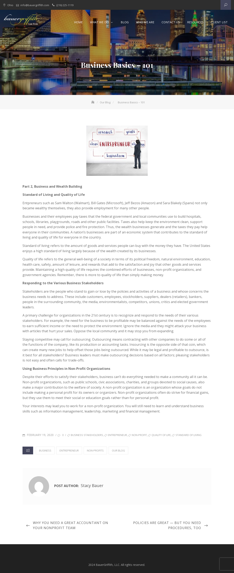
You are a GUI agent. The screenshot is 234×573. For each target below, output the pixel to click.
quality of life (161, 435)
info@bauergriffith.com (34, 5)
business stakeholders (87, 435)
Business (45, 450)
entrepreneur (117, 435)
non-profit (139, 435)
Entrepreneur (69, 450)
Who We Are (145, 22)
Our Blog (118, 450)
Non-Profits (95, 450)
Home (78, 22)
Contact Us (171, 22)
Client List (219, 22)
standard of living (188, 435)
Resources (195, 22)
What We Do (99, 22)
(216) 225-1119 (64, 5)
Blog (125, 22)
